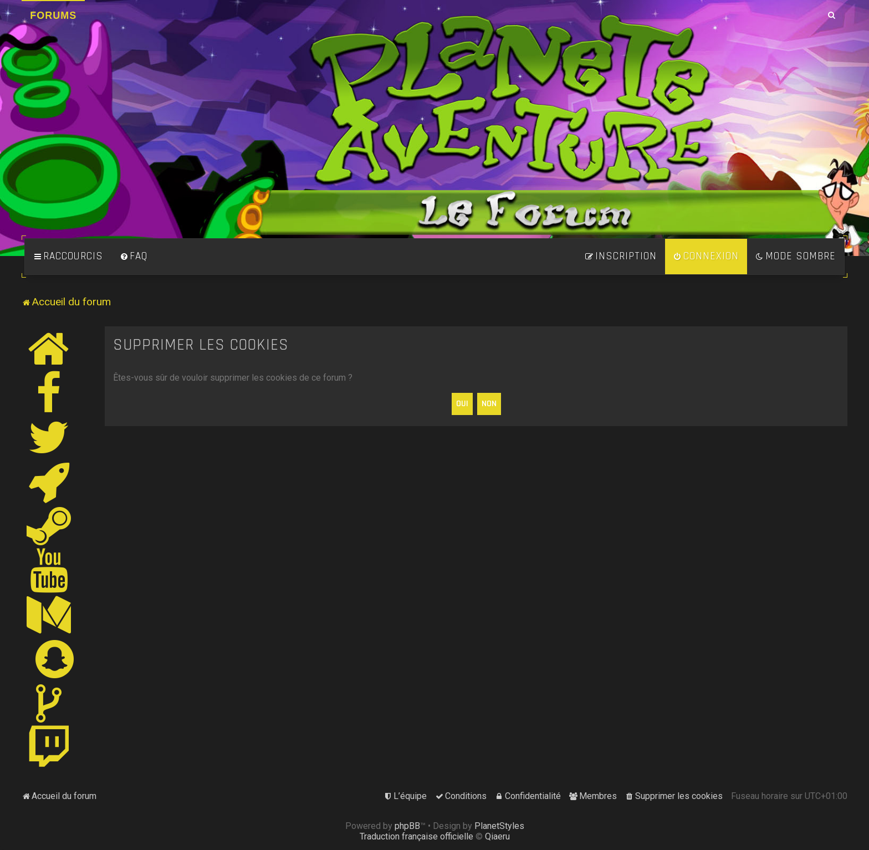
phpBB (407, 826)
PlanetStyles (499, 826)
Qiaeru (497, 836)
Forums (53, 15)
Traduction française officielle (416, 836)
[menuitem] (133, 256)
